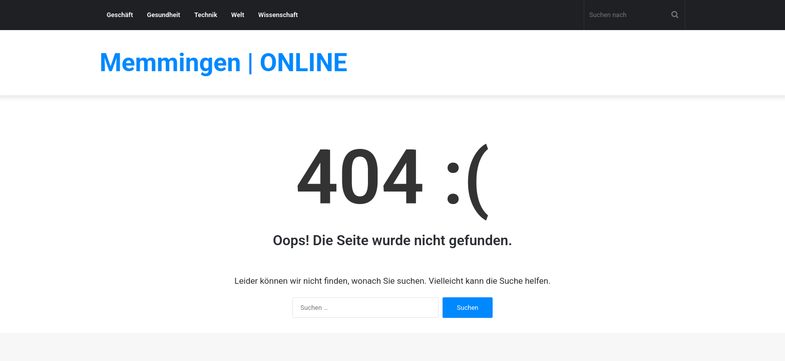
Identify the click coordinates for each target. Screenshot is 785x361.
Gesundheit (163, 15)
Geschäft (120, 15)
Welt (237, 15)
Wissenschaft (278, 15)
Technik (205, 15)
